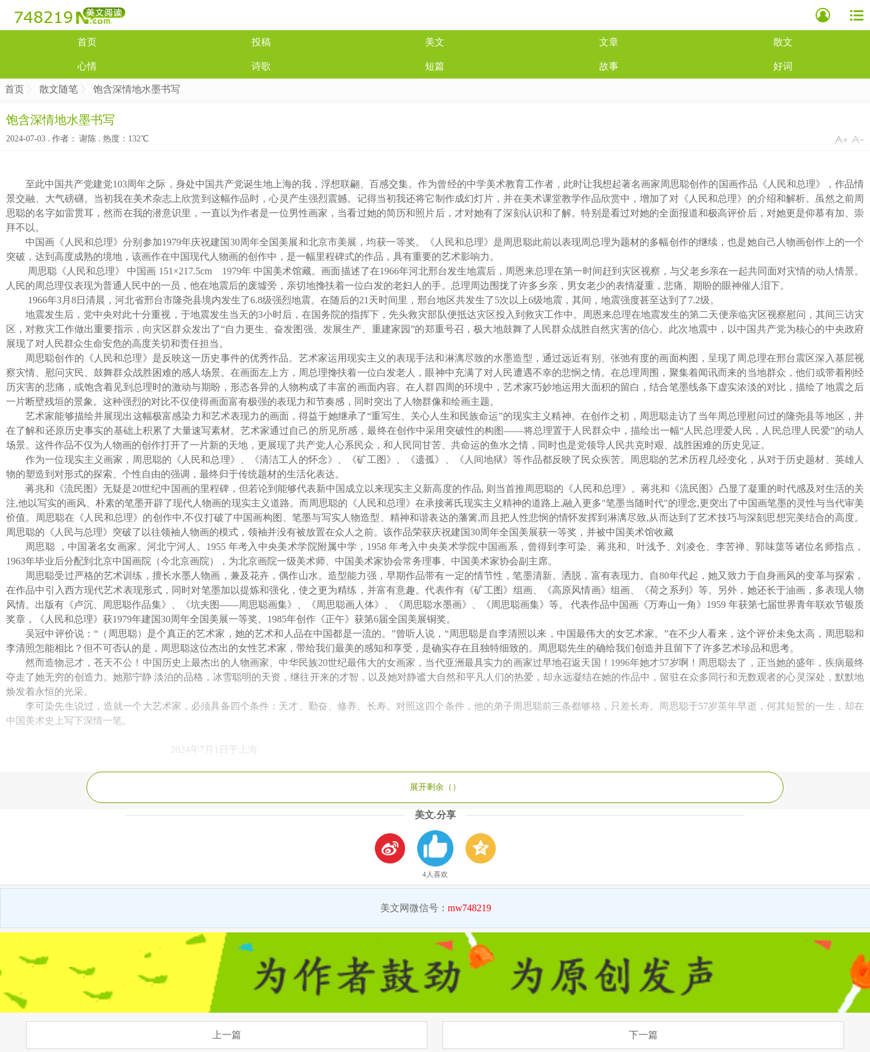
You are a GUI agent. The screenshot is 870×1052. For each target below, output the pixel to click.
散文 (783, 42)
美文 (434, 42)
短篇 (434, 66)
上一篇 (226, 1035)
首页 (87, 42)
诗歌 (261, 66)
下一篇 (643, 1035)
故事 (608, 66)
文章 (608, 42)
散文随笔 (58, 89)
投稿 (261, 42)
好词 (783, 66)
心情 (87, 66)
